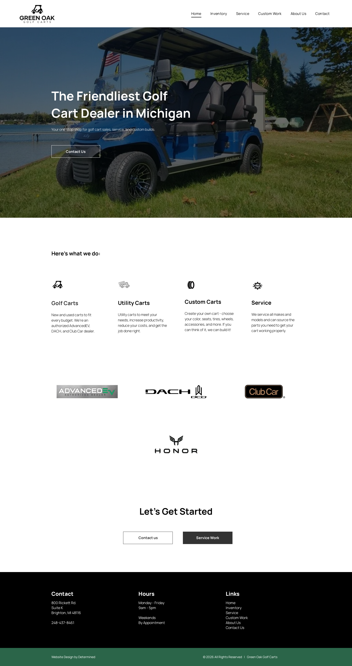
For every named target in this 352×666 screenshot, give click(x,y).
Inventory (234, 607)
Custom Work (237, 617)
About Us (233, 622)
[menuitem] (196, 13)
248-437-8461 (62, 622)
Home (230, 602)
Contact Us (235, 627)
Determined (86, 657)
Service (232, 612)
